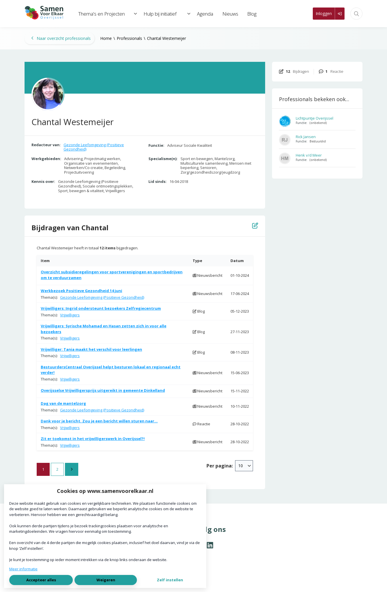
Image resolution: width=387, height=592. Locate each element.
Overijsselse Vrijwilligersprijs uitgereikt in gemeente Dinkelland (103, 390)
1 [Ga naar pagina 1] (43, 469)
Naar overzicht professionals (61, 38)
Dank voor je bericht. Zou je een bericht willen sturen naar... (99, 421)
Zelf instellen (170, 579)
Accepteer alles (41, 579)
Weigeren (105, 579)
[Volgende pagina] (71, 469)
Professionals (129, 38)
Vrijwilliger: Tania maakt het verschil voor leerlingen (91, 349)
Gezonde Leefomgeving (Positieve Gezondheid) (94, 147)
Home (106, 38)
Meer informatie (23, 568)
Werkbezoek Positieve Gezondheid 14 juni (81, 290)
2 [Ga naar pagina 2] (57, 469)
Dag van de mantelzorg (63, 403)
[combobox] (244, 465)
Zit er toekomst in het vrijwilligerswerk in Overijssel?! (93, 438)
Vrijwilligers (70, 315)
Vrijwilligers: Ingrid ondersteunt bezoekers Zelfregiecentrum (101, 308)
